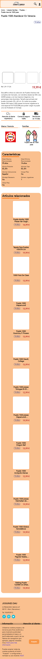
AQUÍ (22, 656)
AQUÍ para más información (9, 644)
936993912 (9, 612)
